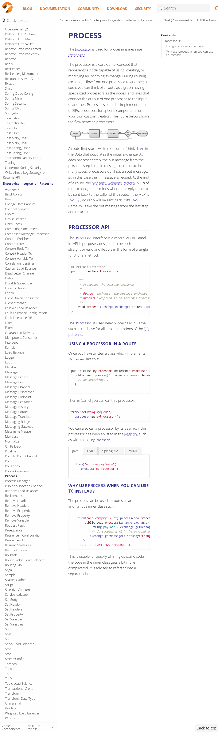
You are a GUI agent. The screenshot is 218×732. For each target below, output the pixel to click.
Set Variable (13, 619)
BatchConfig (13, 194)
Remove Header (16, 500)
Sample (10, 574)
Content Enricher (17, 238)
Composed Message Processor (27, 233)
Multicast (11, 436)
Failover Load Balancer (21, 308)
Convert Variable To (19, 258)
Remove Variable (17, 520)
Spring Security (15, 103)
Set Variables (14, 624)
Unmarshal (13, 703)
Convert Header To (18, 253)
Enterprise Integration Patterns (28, 183)
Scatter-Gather (15, 579)
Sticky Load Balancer (19, 644)
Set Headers (13, 609)
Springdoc (12, 113)
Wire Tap (11, 718)
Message (11, 372)
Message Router (16, 411)
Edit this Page (206, 20)
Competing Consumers (21, 228)
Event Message (15, 302)
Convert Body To (17, 248)
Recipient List (14, 495)
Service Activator (16, 594)
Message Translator (19, 416)
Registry (130, 434)
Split (8, 634)
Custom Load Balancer (21, 268)
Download (117, 8)
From (9, 327)
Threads (11, 663)
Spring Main (13, 98)
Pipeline (10, 451)
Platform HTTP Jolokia (20, 34)
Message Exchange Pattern (113, 182)
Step (8, 639)
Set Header (13, 604)
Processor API (172, 41)
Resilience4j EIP (16, 540)
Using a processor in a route (185, 46)
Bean (8, 199)
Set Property (14, 614)
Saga (8, 569)
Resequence (13, 530)
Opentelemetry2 (16, 29)
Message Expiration (18, 401)
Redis (9, 63)
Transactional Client (19, 688)
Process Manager (17, 480)
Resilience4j (13, 68)
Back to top (207, 728)
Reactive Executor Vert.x (22, 54)
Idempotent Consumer (21, 337)
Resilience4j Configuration (23, 535)
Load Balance (14, 352)
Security (143, 8)
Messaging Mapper (18, 431)
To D (8, 678)
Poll (7, 461)
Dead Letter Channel (19, 273)
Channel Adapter (17, 209)
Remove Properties (18, 510)
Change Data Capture (20, 204)
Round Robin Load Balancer (25, 560)
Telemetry (12, 118)
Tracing (10, 162)
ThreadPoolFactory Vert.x (23, 157)
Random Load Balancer (21, 490)
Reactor (10, 58)
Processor (83, 49)
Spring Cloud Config (19, 93)
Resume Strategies (18, 545)
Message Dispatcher (19, 391)
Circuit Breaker (15, 219)
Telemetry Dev (15, 123)
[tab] (75, 451)
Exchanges (76, 54)
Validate (10, 708)
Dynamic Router (16, 288)
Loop (8, 362)
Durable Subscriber (18, 283)
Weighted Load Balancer (22, 713)
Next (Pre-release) (176, 20)
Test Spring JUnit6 (17, 152)
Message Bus (14, 382)
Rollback (11, 555)
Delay (9, 278)
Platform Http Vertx (19, 44)
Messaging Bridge (17, 421)
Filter (8, 322)
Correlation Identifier (19, 263)
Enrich (9, 293)
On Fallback (13, 446)
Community (88, 8)
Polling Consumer (17, 471)
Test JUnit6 (12, 133)
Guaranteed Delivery (19, 332)
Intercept (11, 342)
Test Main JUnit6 (16, 143)
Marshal (10, 367)
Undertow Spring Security (23, 167)
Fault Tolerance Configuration (26, 312)
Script (9, 584)
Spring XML (13, 108)
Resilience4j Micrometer (22, 73)
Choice (10, 214)
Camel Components (74, 20)
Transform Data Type (20, 698)
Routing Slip (13, 565)
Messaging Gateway (19, 426)
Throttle (10, 668)
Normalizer (13, 441)
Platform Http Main (18, 39)
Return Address (16, 550)
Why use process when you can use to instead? (190, 53)
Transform (12, 693)
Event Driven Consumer (22, 298)
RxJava (9, 83)
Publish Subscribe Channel (24, 485)
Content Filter (14, 243)
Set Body (11, 599)
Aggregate (12, 189)
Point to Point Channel (21, 456)
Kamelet (10, 347)
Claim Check (13, 223)
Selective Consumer (19, 589)
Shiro (8, 88)
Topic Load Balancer (19, 683)
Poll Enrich (12, 466)
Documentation (55, 8)
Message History (16, 406)
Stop (8, 649)
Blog (27, 8)
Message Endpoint (18, 397)
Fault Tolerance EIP (18, 317)
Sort (8, 629)
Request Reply (15, 525)
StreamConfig (14, 658)
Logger (10, 357)
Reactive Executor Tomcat (23, 48)
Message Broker (16, 377)
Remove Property (17, 515)
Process (11, 476)
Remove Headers (17, 505)
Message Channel (17, 387)
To (7, 673)
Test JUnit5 (12, 128)
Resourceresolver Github (22, 78)
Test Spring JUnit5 (17, 147)
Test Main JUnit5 (16, 137)
